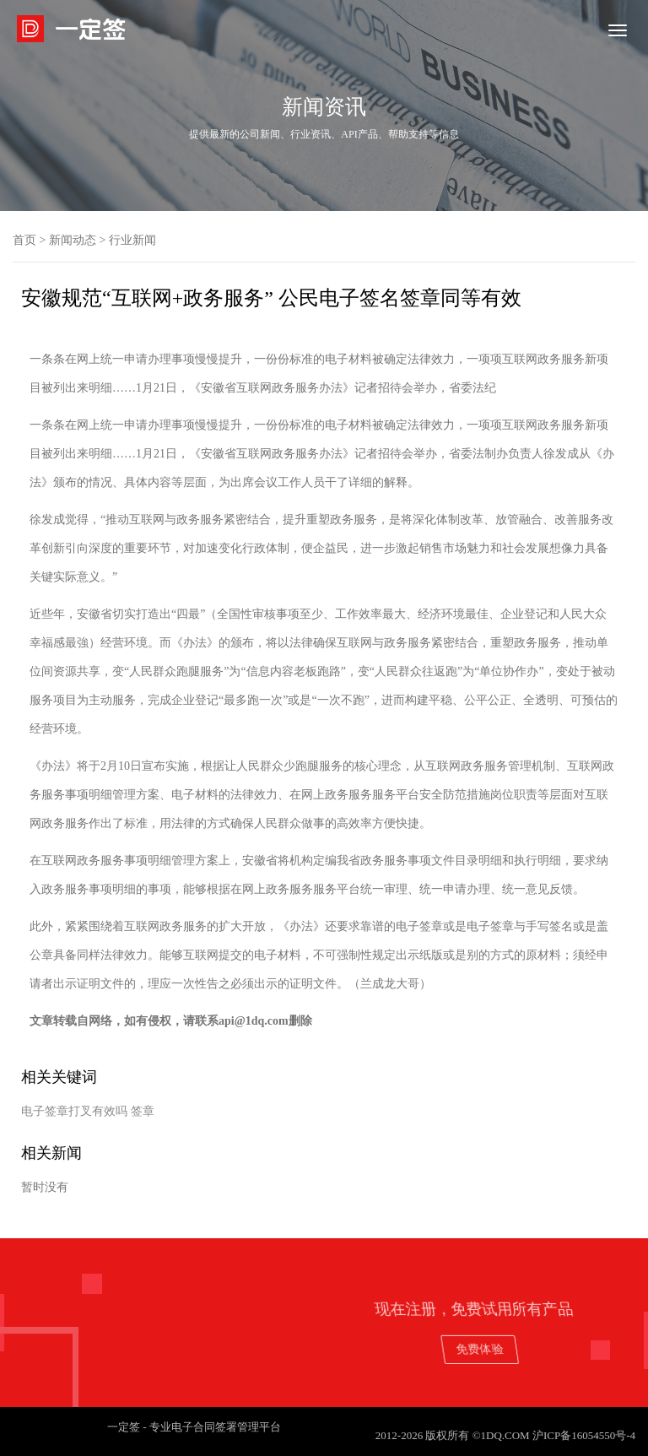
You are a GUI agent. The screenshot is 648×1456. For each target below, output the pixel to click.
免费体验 (550, 1348)
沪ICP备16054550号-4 (583, 1435)
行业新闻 (132, 240)
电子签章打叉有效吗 (74, 1111)
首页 (24, 240)
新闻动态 (72, 240)
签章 (142, 1111)
